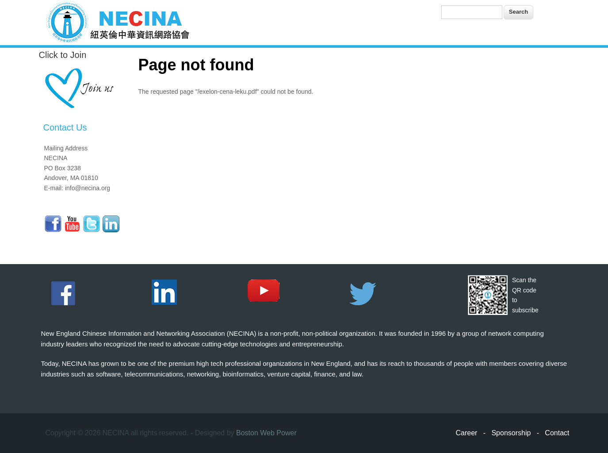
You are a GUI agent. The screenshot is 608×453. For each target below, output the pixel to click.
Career (467, 433)
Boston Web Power (266, 433)
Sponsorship (511, 433)
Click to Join (63, 55)
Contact (557, 433)
